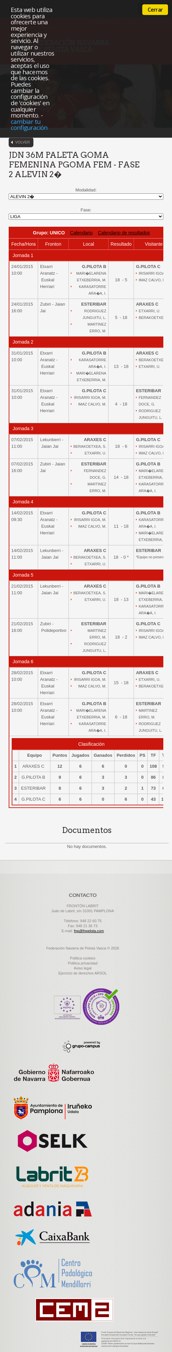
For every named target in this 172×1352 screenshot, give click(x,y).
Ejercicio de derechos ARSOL (82, 973)
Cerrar (155, 9)
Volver (22, 142)
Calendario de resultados (124, 232)
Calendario (81, 232)
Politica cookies (83, 958)
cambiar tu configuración (29, 124)
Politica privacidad (83, 963)
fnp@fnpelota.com (89, 931)
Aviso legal (83, 968)
